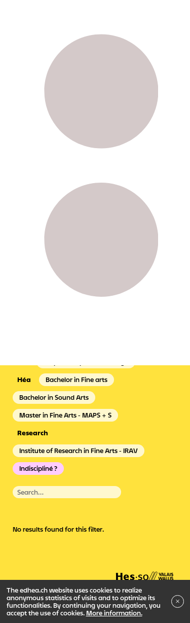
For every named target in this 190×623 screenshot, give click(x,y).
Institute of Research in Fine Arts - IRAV (78, 450)
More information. (114, 613)
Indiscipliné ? (38, 468)
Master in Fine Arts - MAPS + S (65, 415)
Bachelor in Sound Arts (54, 397)
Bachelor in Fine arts (76, 379)
